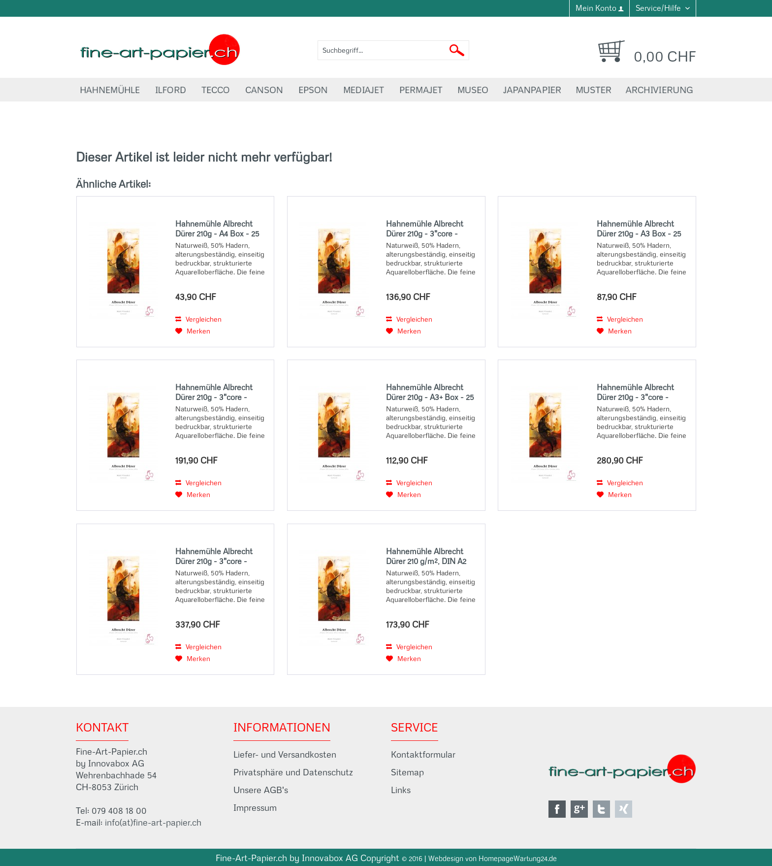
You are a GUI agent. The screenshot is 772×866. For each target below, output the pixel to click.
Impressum (255, 807)
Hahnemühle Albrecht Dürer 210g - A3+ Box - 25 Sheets (430, 392)
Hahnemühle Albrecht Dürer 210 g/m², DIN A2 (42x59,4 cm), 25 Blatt (426, 556)
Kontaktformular (423, 754)
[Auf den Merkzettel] (192, 331)
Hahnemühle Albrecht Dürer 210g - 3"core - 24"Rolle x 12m (214, 392)
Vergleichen (198, 319)
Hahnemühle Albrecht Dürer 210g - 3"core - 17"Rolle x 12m (424, 228)
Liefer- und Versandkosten (284, 754)
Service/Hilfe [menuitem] (659, 8)
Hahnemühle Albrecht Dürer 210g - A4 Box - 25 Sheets (217, 228)
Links (401, 790)
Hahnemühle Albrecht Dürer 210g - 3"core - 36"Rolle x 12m (635, 392)
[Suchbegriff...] (393, 50)
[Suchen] (457, 50)
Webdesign (445, 858)
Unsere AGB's (260, 790)
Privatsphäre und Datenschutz (293, 772)
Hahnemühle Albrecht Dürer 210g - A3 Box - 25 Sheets (639, 228)
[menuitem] (599, 8)
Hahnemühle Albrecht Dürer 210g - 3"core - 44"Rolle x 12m (214, 556)
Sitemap (407, 772)
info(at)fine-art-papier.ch (153, 822)
